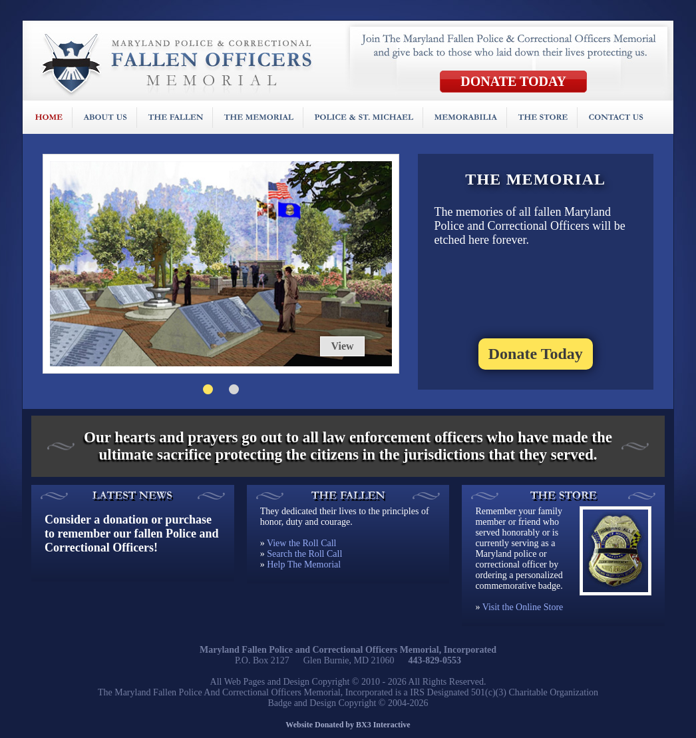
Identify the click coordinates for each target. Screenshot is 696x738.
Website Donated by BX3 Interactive (347, 724)
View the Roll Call (302, 543)
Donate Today (535, 353)
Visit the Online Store (523, 607)
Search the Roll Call (304, 554)
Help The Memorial (304, 564)
